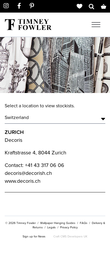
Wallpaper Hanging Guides (57, 223)
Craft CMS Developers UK (70, 236)
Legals (51, 227)
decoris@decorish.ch (28, 173)
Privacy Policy (69, 227)
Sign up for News (34, 236)
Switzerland (55, 117)
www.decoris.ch (22, 181)
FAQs (83, 223)
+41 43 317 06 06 (44, 165)
